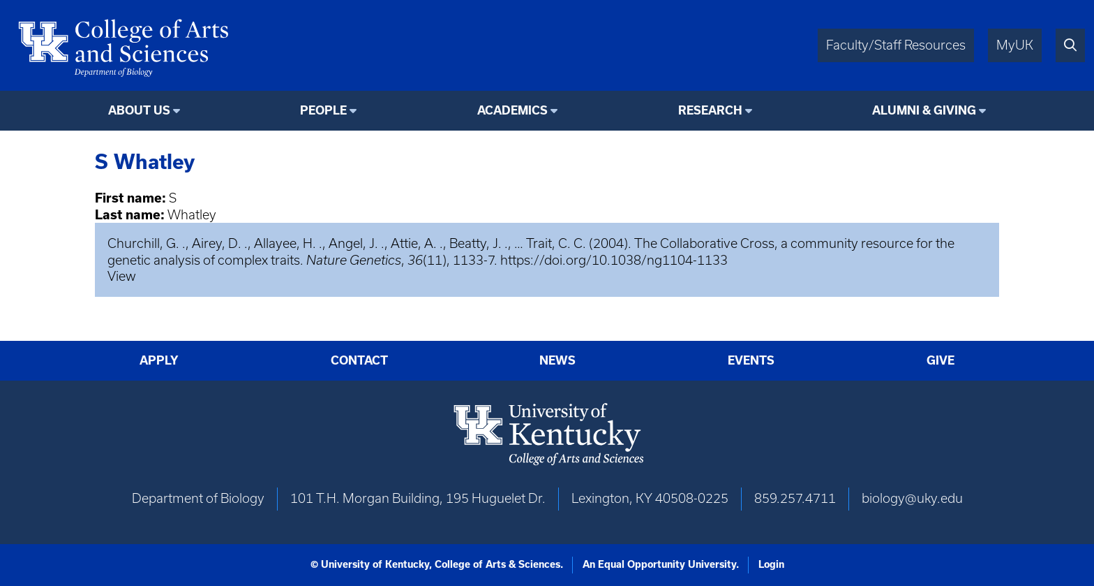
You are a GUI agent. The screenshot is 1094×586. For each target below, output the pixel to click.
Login (771, 564)
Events (751, 360)
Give (940, 360)
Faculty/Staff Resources (896, 45)
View (121, 276)
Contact (359, 360)
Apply (159, 360)
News (557, 360)
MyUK (1014, 45)
